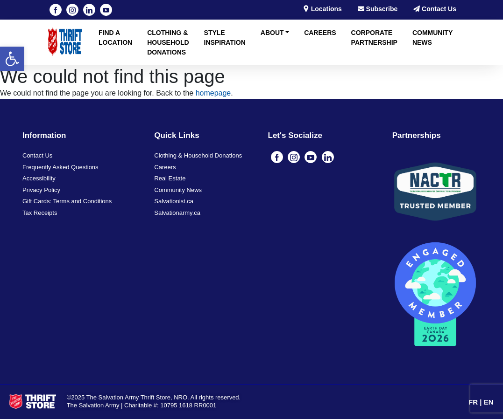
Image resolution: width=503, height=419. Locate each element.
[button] (12, 59)
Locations (322, 9)
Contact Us (434, 9)
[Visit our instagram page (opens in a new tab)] (72, 10)
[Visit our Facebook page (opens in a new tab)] (56, 10)
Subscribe (378, 9)
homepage (213, 93)
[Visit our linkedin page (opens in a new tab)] (89, 10)
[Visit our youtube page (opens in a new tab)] (106, 10)
